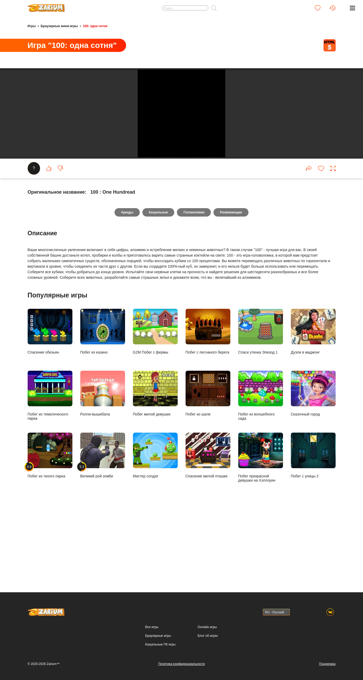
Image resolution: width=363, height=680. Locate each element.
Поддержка (327, 664)
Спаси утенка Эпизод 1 (260, 403)
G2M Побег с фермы (155, 403)
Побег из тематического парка (50, 467)
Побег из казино (102, 403)
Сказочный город (313, 465)
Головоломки (194, 284)
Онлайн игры (207, 627)
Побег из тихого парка (50, 527)
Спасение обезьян (50, 403)
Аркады (126, 284)
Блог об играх (208, 636)
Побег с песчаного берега (208, 403)
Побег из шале (208, 465)
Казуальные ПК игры (160, 644)
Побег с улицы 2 (313, 527)
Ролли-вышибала (102, 465)
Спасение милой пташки (208, 527)
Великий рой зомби (102, 527)
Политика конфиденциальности (181, 664)
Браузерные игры (158, 636)
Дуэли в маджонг (313, 403)
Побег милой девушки (155, 465)
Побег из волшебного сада (260, 467)
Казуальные (157, 284)
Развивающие (232, 284)
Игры (32, 26)
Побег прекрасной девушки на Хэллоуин (260, 529)
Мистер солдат (155, 527)
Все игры (151, 627)
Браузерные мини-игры (59, 26)
